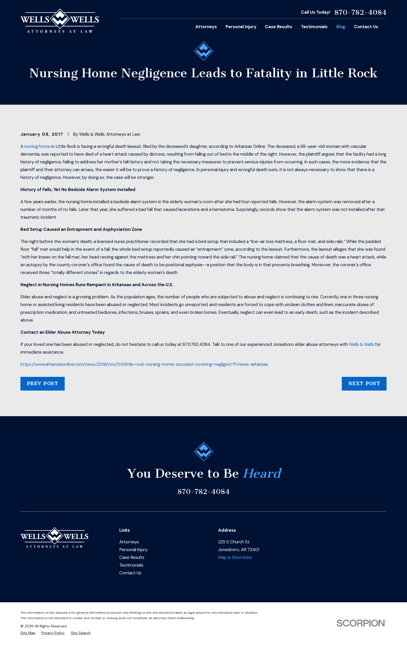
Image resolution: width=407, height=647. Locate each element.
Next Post (364, 383)
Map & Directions (235, 557)
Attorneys (129, 542)
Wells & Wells (361, 344)
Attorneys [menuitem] (206, 26)
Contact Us (130, 573)
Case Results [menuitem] (278, 26)
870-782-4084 (360, 12)
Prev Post (42, 383)
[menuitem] (27, 633)
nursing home (37, 146)
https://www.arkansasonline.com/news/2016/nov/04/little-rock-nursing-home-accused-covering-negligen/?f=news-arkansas (144, 364)
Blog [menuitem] (340, 26)
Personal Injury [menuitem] (241, 26)
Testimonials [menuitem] (314, 26)
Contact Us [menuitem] (366, 26)
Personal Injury (133, 549)
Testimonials (131, 565)
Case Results (131, 557)
